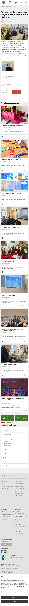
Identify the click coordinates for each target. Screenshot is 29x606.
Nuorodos (17, 511)
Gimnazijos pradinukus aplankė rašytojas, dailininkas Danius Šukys (12, 329)
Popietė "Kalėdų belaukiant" (9, 295)
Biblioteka (17, 497)
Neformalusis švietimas (20, 488)
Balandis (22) (8, 439)
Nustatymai (14, 592)
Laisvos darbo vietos (19, 513)
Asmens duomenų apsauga (21, 515)
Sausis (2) (7, 445)
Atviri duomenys (18, 534)
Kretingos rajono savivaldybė (16, 557)
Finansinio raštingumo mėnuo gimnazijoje (12, 125)
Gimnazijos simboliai (6, 488)
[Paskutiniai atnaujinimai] (15, 2)
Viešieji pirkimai (5, 519)
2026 (6, 430)
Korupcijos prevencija (19, 529)
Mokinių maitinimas (19, 493)
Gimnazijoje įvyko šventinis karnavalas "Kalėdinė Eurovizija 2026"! (14, 399)
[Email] (5, 551)
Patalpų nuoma (18, 495)
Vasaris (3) (8, 443)
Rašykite (4, 544)
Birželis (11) (8, 434)
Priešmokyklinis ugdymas (20, 485)
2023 (6, 457)
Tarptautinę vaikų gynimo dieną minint (11, 159)
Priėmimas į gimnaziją (6, 490)
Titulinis (2, 6)
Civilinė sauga (18, 531)
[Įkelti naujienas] (10, 2)
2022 (6, 461)
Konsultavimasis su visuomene (19, 517)
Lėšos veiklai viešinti (6, 516)
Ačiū (16, 92)
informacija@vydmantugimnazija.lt (10, 568)
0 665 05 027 (5, 567)
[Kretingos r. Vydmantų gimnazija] (3, 2)
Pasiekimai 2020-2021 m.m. (7, 486)
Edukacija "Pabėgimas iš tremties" (10, 227)
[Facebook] (2, 551)
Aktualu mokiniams (19, 528)
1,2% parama (18, 524)
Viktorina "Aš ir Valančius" (8, 261)
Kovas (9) (7, 441)
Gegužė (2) (7, 437)
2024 (6, 453)
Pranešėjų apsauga (19, 522)
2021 (6, 465)
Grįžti (5, 100)
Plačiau (24, 136)
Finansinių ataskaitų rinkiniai (8, 514)
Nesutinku (14, 597)
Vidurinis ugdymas (19, 486)
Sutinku (14, 601)
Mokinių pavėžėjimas (19, 491)
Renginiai (15, 6)
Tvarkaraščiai (6, 476)
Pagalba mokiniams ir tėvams (21, 490)
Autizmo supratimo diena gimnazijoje (11, 193)
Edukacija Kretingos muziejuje (9, 364)
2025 (6, 449)
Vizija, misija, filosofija (6, 485)
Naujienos (8, 6)
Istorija (3, 483)
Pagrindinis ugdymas (19, 483)
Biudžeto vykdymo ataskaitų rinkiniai (8, 512)
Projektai (3, 518)
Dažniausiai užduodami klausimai (20, 520)
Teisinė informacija (19, 533)
